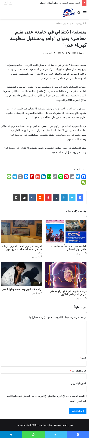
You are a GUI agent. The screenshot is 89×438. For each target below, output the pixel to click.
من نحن (19, 425)
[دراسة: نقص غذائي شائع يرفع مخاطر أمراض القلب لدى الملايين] (66, 275)
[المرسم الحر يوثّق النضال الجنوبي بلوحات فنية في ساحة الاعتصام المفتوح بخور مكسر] (21, 231)
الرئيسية (81, 23)
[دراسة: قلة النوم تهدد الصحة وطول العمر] (21, 274)
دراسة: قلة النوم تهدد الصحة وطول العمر (22, 289)
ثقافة (58, 23)
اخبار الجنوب (68, 23)
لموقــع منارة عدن (44, 425)
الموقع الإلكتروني (78, 383)
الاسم (83, 358)
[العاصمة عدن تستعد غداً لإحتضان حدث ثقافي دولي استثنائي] (66, 231)
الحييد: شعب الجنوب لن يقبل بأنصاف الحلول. (60, 3)
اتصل (28, 425)
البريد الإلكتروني (78, 370)
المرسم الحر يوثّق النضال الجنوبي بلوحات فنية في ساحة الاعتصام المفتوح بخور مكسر (22, 249)
